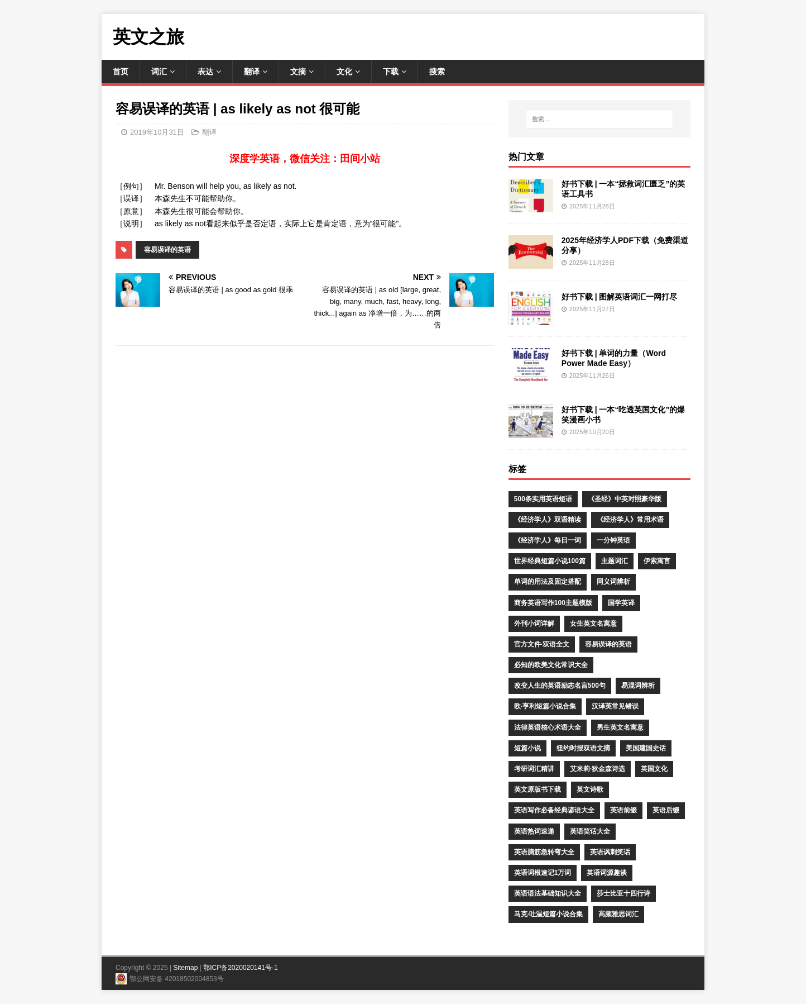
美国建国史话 (646, 748)
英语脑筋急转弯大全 (544, 852)
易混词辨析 (638, 685)
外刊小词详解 (534, 623)
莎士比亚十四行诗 (623, 893)
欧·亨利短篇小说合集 (545, 706)
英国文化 (654, 769)
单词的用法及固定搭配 (547, 582)
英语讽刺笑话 (610, 852)
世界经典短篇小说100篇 (550, 561)
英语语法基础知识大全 (547, 893)
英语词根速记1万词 (543, 873)
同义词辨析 (613, 582)
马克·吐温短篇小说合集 (548, 914)
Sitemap (185, 968)
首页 (120, 71)
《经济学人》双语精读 (547, 520)
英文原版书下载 (537, 789)
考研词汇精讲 (534, 769)
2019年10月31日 (157, 132)
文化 (344, 71)
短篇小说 (527, 748)
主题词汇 (614, 561)
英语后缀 (666, 810)
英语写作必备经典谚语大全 (554, 810)
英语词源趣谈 (607, 873)
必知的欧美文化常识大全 (551, 665)
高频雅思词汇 (618, 914)
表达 (205, 71)
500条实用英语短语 (543, 499)
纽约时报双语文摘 (583, 748)
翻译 (252, 71)
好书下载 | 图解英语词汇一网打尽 (620, 296)
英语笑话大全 (590, 831)
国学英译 (621, 603)
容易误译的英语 (167, 250)
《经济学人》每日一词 (547, 540)
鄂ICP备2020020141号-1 (240, 968)
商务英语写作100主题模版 (553, 603)
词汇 (159, 71)
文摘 (298, 71)
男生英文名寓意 (620, 727)
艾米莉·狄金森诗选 (597, 769)
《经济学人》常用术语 (630, 520)
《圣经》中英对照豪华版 (624, 499)
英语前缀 (623, 810)
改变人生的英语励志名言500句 (560, 685)
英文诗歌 (590, 789)
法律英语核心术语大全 (547, 727)
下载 (391, 71)
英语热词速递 (534, 831)
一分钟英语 (613, 540)
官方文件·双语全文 (541, 644)
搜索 (437, 71)
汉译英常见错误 (615, 706)
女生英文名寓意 (593, 623)
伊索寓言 (657, 561)
